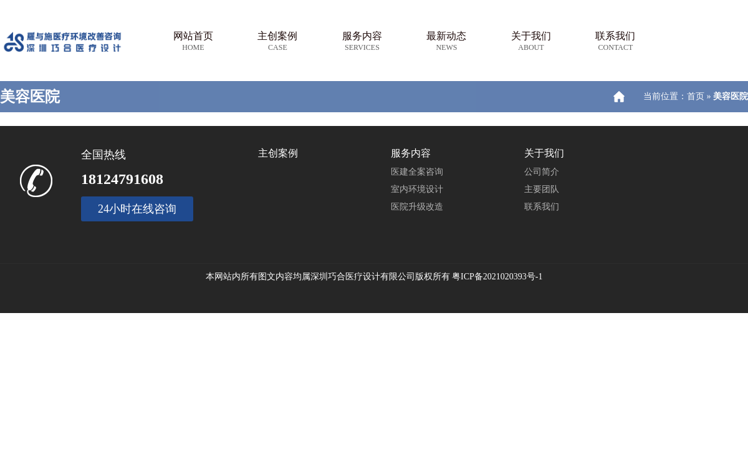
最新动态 (446, 41)
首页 (695, 96)
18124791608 (122, 179)
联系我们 (615, 41)
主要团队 (541, 189)
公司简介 (541, 171)
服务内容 (362, 41)
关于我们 (531, 41)
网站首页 (193, 41)
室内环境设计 (417, 189)
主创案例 (277, 41)
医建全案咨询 (417, 171)
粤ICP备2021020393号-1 (497, 276)
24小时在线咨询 (137, 209)
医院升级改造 (417, 206)
